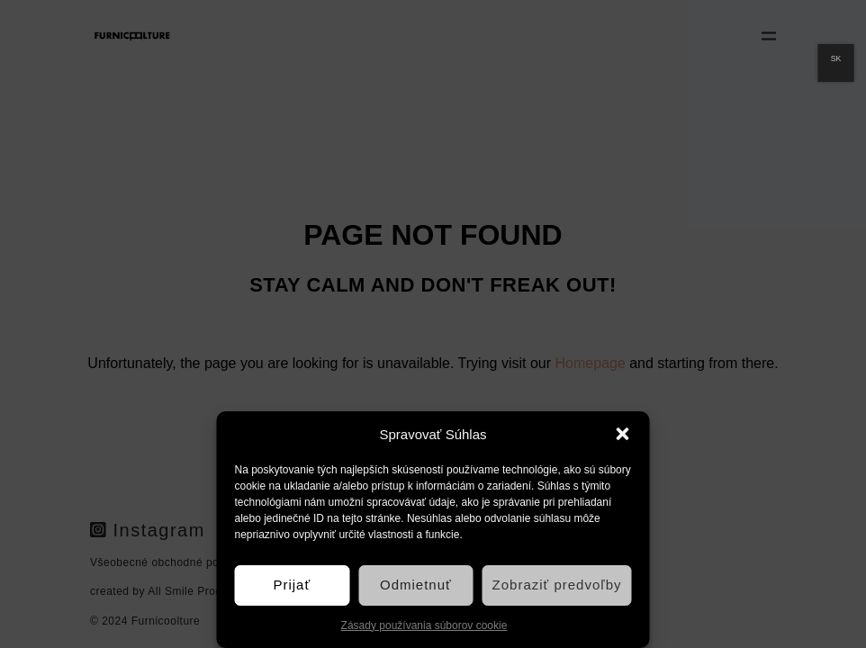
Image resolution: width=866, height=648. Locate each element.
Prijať (292, 584)
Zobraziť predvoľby (557, 584)
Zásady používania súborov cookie (424, 625)
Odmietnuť (416, 584)
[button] (623, 434)
